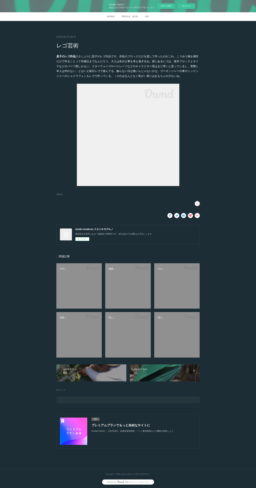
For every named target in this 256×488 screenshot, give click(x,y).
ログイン (186, 6)
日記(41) (59, 194)
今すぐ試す (166, 6)
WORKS (111, 16)
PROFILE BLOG (130, 16)
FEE (147, 16)
